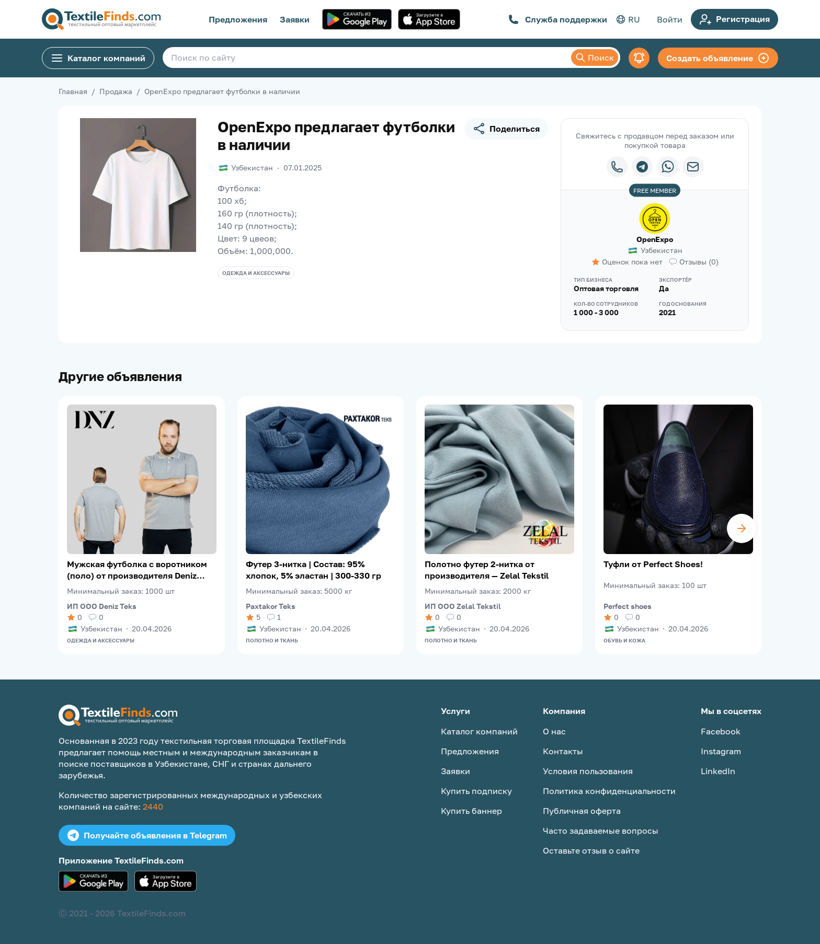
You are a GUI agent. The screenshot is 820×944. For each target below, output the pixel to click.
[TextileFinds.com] (101, 19)
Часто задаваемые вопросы (600, 830)
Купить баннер (471, 810)
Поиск (594, 57)
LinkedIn (718, 771)
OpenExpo (654, 239)
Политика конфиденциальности (609, 791)
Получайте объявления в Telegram (147, 835)
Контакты (563, 751)
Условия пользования (588, 771)
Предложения (238, 19)
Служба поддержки (557, 19)
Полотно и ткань (272, 640)
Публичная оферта (582, 810)
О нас (554, 731)
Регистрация (734, 19)
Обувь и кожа (624, 640)
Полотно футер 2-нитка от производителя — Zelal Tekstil (487, 570)
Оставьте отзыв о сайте (591, 850)
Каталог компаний (98, 58)
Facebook (721, 731)
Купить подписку (476, 791)
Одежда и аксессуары (256, 273)
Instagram (721, 751)
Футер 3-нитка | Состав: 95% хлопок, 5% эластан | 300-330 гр (313, 570)
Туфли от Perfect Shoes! (653, 564)
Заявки (295, 19)
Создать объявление (718, 58)
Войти (669, 19)
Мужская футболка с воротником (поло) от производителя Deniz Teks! (137, 570)
